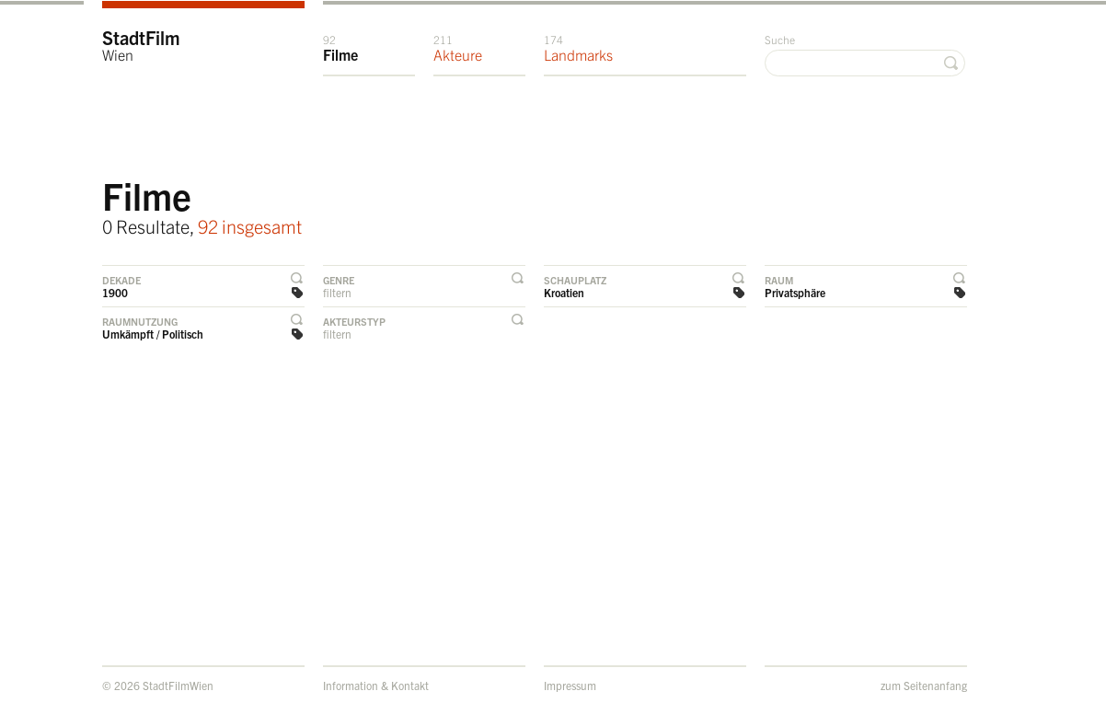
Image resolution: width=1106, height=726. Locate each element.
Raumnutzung (140, 321)
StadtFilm (141, 44)
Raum (779, 279)
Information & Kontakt (376, 685)
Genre (338, 279)
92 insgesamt (250, 225)
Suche (780, 39)
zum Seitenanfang (924, 685)
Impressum (570, 685)
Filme (340, 47)
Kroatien (564, 292)
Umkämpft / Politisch (152, 333)
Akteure (457, 47)
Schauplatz (575, 279)
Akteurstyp (354, 321)
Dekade (121, 279)
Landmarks (578, 47)
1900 (115, 292)
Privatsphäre (795, 292)
